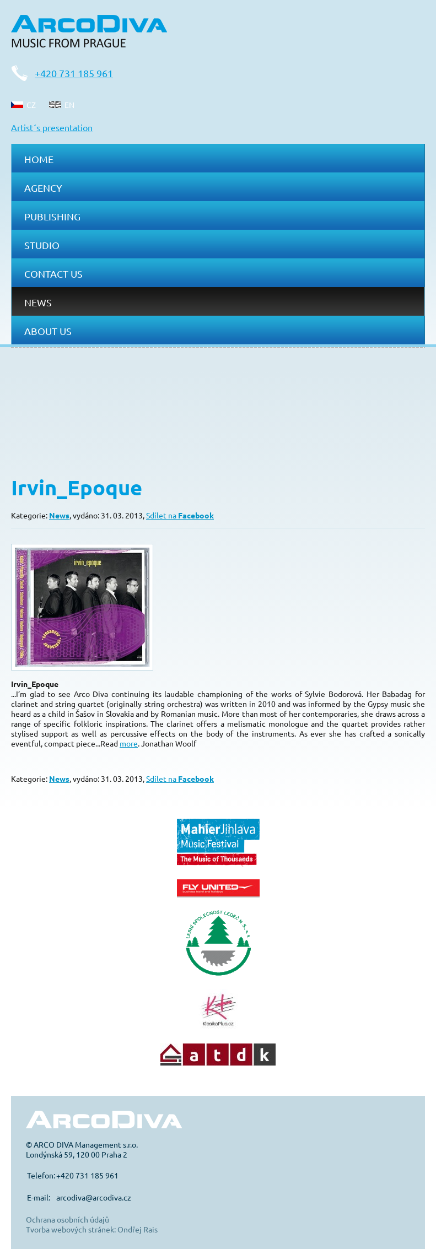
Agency (43, 187)
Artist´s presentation (52, 127)
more (129, 743)
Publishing (52, 216)
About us (48, 331)
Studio (42, 245)
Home (38, 159)
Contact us (53, 273)
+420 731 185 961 (74, 73)
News (38, 302)
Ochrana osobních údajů (67, 1219)
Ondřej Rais (137, 1229)
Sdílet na (180, 515)
